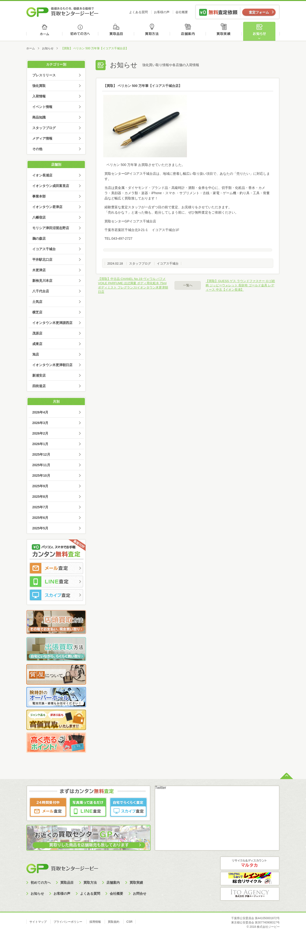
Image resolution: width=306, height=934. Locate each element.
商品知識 (39, 117)
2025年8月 (40, 496)
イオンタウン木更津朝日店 (52, 365)
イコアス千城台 (168, 263)
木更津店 (39, 270)
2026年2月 (40, 433)
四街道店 (39, 386)
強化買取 (39, 86)
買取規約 (113, 921)
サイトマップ (38, 921)
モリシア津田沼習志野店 (50, 228)
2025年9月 (40, 486)
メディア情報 (42, 138)
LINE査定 (56, 582)
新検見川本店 (42, 281)
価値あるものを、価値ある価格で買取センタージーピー (62, 12)
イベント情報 (42, 107)
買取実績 (225, 31)
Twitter (160, 788)
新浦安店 (39, 375)
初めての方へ (80, 31)
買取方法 (153, 31)
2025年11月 (41, 465)
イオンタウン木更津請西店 (52, 323)
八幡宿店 (39, 217)
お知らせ (261, 31)
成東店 (37, 344)
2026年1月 (40, 444)
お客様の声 (161, 12)
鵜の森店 (39, 238)
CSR (129, 921)
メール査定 (56, 568)
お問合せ (139, 893)
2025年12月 (41, 454)
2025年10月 (41, 475)
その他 (37, 149)
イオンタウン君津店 (47, 207)
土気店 (37, 302)
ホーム (44, 31)
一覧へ (187, 285)
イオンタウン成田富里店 (50, 186)
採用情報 (95, 921)
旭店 (35, 354)
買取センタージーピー (62, 868)
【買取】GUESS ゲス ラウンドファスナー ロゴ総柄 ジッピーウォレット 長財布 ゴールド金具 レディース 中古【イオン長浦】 (240, 285)
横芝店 (37, 312)
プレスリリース (44, 75)
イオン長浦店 (42, 175)
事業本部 (39, 196)
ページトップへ (286, 775)
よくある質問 (138, 12)
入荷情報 (39, 96)
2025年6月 (40, 518)
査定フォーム (259, 12)
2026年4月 (40, 412)
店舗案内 (189, 31)
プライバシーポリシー (68, 921)
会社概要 (181, 12)
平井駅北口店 (42, 259)
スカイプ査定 (56, 595)
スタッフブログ (140, 263)
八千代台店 (40, 291)
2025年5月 (40, 528)
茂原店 (37, 333)
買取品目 (116, 31)
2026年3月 (40, 423)
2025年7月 (40, 507)
